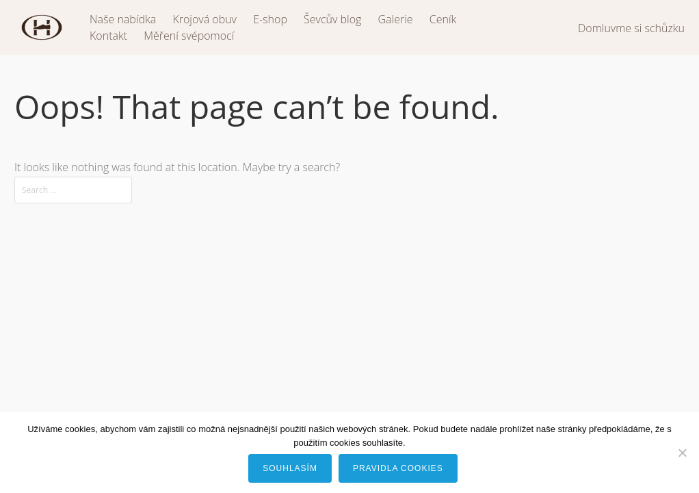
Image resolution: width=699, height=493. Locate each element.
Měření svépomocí (189, 35)
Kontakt (108, 35)
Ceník (443, 19)
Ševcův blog (332, 19)
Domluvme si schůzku (631, 28)
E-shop (270, 19)
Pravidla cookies (398, 468)
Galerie (395, 19)
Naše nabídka (123, 19)
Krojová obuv (204, 19)
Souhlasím (290, 468)
